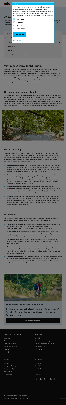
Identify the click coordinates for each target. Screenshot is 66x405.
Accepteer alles (19, 34)
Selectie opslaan (18, 40)
